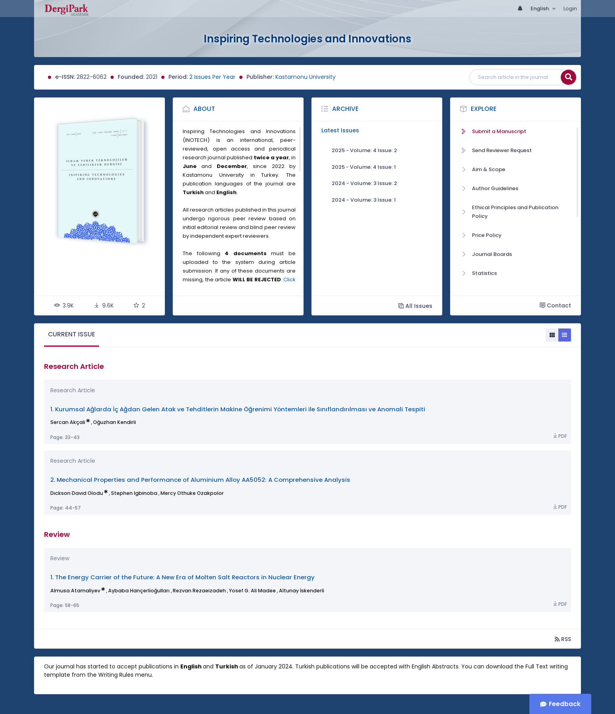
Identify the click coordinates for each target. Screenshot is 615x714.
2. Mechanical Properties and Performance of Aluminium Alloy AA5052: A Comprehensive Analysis (200, 479)
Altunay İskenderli (301, 590)
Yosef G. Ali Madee (252, 590)
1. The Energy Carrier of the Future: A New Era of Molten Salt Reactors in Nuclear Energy (182, 577)
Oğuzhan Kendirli (114, 422)
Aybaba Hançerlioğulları (139, 590)
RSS (563, 639)
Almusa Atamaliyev (75, 590)
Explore (484, 109)
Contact (555, 305)
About (204, 109)
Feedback (565, 704)
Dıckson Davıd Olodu (76, 493)
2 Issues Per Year (212, 77)
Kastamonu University (305, 77)
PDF (559, 436)
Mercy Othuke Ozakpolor (192, 493)
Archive (345, 109)
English (540, 8)
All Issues (415, 305)
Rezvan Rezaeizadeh (199, 590)
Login (570, 8)
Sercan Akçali (67, 422)
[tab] (71, 335)
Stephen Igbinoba (134, 493)
